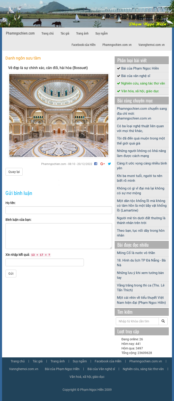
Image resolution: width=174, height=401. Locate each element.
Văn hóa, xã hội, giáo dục (140, 91)
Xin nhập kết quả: (28, 255)
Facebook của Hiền (84, 45)
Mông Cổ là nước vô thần (136, 253)
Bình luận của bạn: (18, 220)
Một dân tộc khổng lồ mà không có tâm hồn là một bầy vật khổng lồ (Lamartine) (142, 206)
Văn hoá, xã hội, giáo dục (87, 377)
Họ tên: (10, 203)
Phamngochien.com (20, 33)
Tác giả (64, 33)
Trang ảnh (82, 33)
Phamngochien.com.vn (117, 45)
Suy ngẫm (101, 33)
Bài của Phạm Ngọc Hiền (140, 68)
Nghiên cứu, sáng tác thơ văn (143, 83)
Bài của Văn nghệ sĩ (101, 369)
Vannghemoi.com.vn (151, 45)
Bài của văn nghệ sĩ (135, 76)
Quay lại (14, 172)
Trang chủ (47, 33)
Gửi (10, 273)
